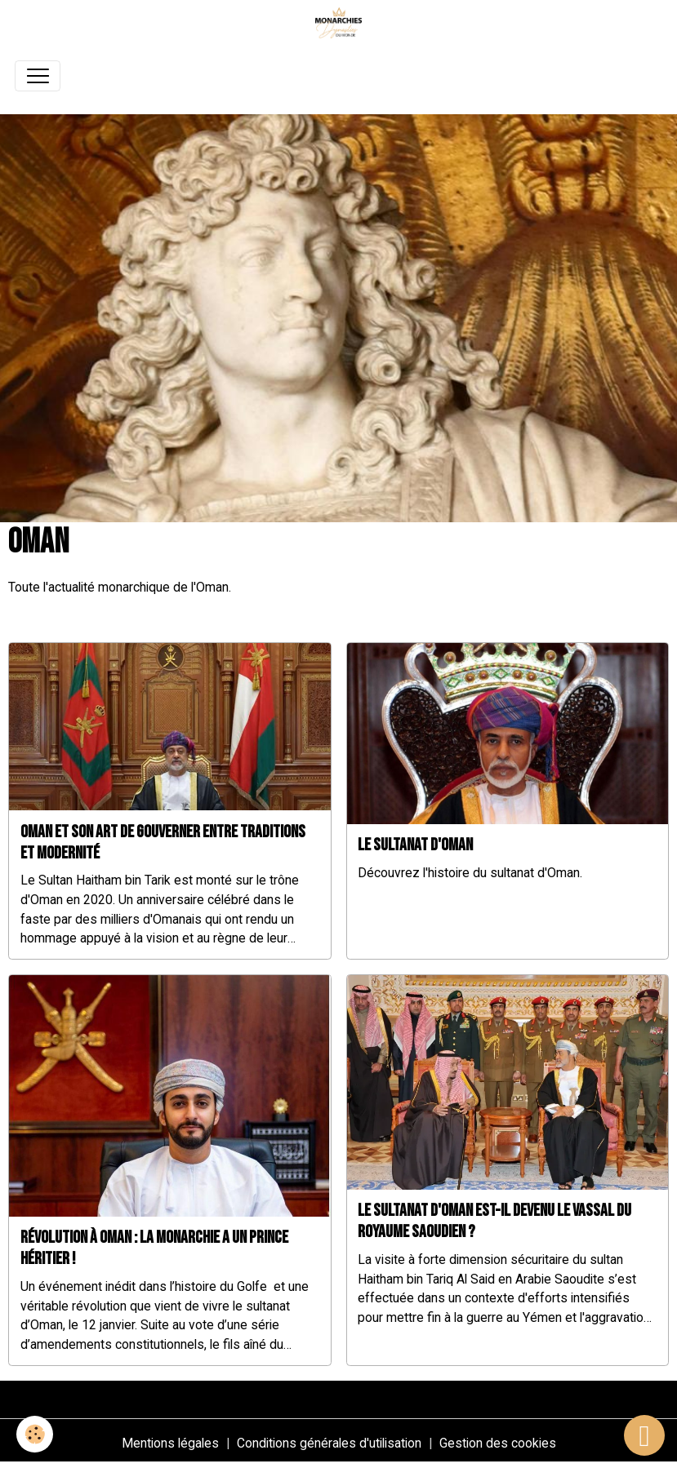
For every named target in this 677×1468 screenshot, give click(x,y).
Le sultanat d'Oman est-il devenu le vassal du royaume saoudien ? (494, 1221)
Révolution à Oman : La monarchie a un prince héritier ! (154, 1248)
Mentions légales (170, 1443)
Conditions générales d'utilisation (329, 1443)
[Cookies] (34, 1434)
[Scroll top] (644, 1435)
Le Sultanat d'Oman (415, 845)
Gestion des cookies (497, 1443)
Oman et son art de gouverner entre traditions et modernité (162, 842)
